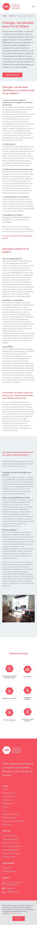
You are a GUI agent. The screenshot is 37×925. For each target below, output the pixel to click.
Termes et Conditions (10, 814)
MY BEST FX (7, 868)
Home (4, 16)
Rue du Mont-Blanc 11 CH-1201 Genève (13, 884)
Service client (7, 800)
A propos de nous (9, 793)
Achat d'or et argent (10, 839)
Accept (18, 918)
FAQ (4, 810)
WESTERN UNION (9, 871)
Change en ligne (8, 857)
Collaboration (7, 803)
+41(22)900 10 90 (11, 892)
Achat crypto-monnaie (11, 853)
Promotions (7, 825)
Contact (5, 807)
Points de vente (8, 796)
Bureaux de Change (10, 843)
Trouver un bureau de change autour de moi (17, 237)
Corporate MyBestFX (10, 850)
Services (12, 16)
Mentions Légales (9, 818)
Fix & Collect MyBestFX (11, 846)
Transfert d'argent (9, 836)
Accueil (5, 789)
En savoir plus (16, 913)
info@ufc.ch (10, 888)
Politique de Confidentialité (13, 821)
